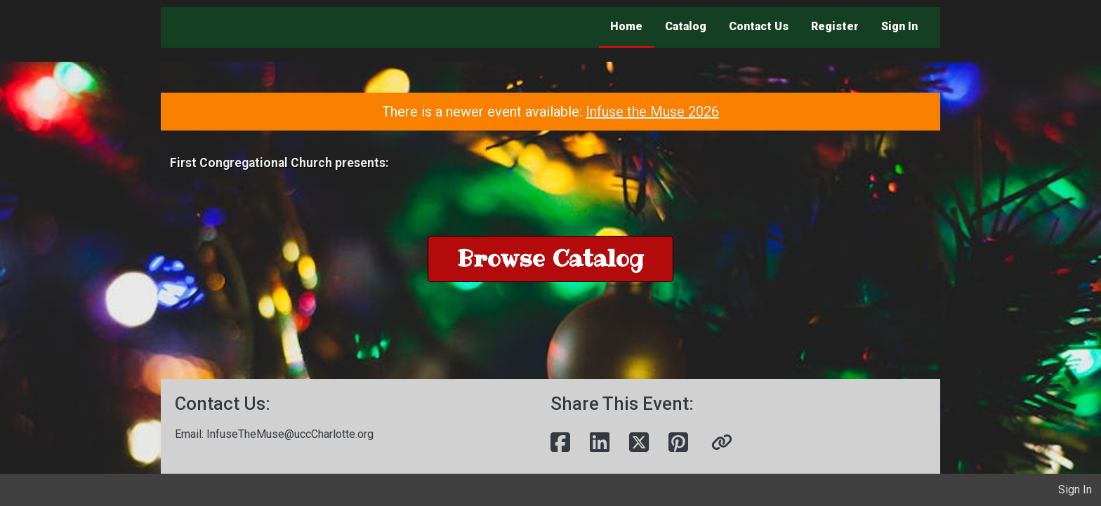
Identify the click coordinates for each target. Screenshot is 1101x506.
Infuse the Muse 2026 (652, 111)
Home (626, 26)
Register (835, 26)
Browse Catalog (550, 259)
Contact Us (759, 26)
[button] (722, 443)
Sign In (899, 26)
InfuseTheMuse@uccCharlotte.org (290, 434)
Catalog (685, 26)
